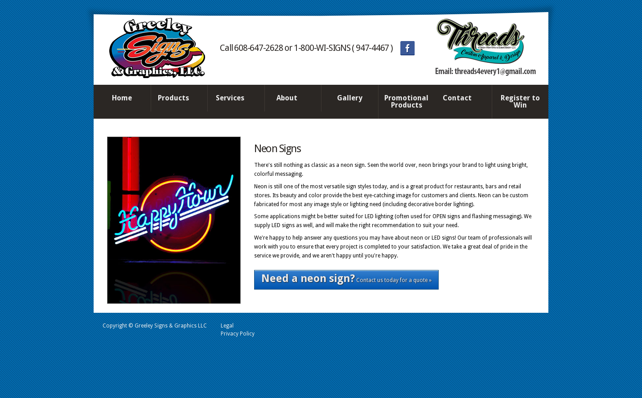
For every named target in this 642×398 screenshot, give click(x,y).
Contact (461, 99)
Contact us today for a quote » (346, 278)
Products (177, 99)
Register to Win (520, 101)
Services (233, 99)
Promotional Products (406, 101)
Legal (227, 326)
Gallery (349, 98)
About (290, 99)
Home (122, 98)
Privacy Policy (238, 334)
